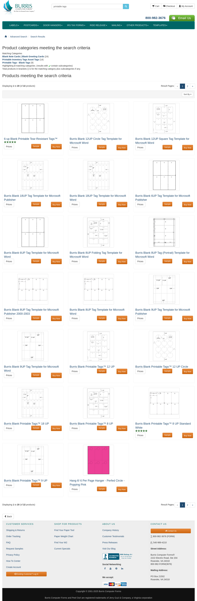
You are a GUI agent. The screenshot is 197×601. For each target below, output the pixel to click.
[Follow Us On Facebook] (105, 568)
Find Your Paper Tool (64, 530)
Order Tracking (13, 536)
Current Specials (62, 548)
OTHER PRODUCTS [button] (137, 25)
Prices (9, 146)
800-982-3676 (155, 18)
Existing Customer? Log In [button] (26, 574)
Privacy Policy (13, 555)
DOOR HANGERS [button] (52, 25)
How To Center (13, 561)
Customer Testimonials (113, 536)
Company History (110, 530)
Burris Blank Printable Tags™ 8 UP (91, 423)
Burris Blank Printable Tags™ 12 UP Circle (161, 366)
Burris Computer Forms (110, 591)
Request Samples (14, 548)
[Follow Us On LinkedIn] (122, 568)
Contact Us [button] (171, 531)
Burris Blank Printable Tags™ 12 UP (92, 366)
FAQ (8, 542)
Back (8, 516)
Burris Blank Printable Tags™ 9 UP (25, 480)
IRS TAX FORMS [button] (76, 25)
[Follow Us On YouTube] (110, 568)
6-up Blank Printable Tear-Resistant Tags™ (30, 138)
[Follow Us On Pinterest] (116, 568)
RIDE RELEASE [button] (98, 25)
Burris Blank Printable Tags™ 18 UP (26, 423)
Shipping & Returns (15, 530)
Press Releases (109, 542)
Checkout (169, 6)
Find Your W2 (60, 542)
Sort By (187, 94)
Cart (155, 6)
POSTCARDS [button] (31, 25)
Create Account (13, 567)
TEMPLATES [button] (160, 25)
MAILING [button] (117, 25)
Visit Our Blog (108, 548)
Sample (36, 146)
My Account (186, 6)
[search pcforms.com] (126, 6)
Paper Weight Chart (63, 536)
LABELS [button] (14, 25)
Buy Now (56, 147)
